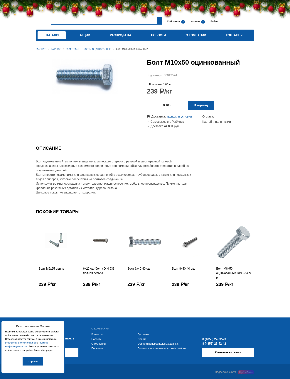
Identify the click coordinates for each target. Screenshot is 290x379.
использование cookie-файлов (20, 342)
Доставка (143, 334)
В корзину (201, 105)
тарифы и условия (179, 116)
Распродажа (120, 35)
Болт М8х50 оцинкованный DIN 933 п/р (233, 273)
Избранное (173, 21)
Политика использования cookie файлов (162, 348)
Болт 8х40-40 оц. (183, 268)
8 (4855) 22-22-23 (214, 339)
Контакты (234, 35)
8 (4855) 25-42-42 (214, 343)
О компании (196, 35)
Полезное (97, 348)
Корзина (195, 21)
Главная (41, 49)
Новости (158, 35)
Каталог (56, 49)
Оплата (142, 339)
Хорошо (33, 361)
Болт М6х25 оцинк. (52, 268)
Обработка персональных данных (158, 343)
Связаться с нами (228, 352)
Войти (214, 21)
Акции (85, 35)
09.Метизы (72, 49)
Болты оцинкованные (97, 49)
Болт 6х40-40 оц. (139, 268)
